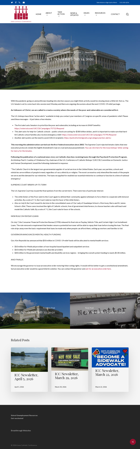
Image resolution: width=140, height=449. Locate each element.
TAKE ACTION (61, 14)
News (47, 52)
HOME (38, 14)
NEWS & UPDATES (74, 14)
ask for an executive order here (98, 269)
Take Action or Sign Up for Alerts (107, 2)
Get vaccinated (17, 418)
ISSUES (86, 14)
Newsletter (90, 52)
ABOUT (49, 14)
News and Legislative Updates (67, 52)
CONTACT (115, 14)
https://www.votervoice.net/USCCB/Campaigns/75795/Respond (89, 134)
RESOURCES (100, 14)
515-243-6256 (124, 2)
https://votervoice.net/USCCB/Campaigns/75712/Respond (39, 128)
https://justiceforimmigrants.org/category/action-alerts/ (87, 138)
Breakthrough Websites (21, 430)
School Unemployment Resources (24, 415)
